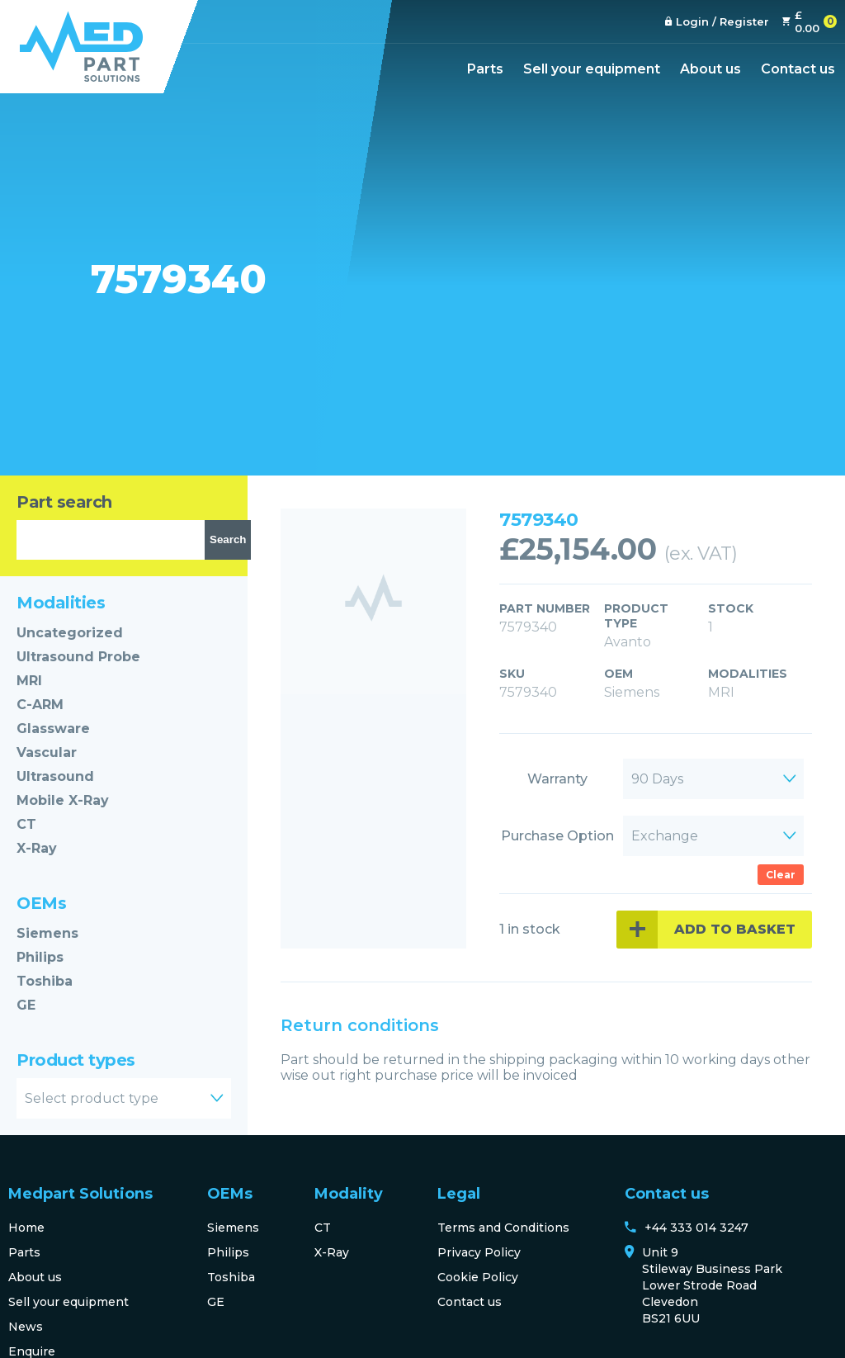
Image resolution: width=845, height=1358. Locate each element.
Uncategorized (70, 633)
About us (710, 69)
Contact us (798, 69)
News (25, 1326)
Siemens (47, 933)
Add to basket (734, 929)
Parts (485, 69)
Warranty (557, 779)
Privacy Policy (479, 1252)
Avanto (627, 642)
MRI (29, 680)
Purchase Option (557, 836)
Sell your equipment (591, 69)
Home (26, 1227)
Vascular (47, 752)
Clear (780, 874)
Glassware (53, 728)
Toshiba (45, 981)
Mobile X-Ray (63, 800)
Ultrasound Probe (78, 657)
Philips (40, 957)
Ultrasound (55, 776)
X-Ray (37, 848)
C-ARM (40, 704)
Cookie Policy (477, 1277)
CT (26, 824)
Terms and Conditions (503, 1227)
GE (26, 1005)
